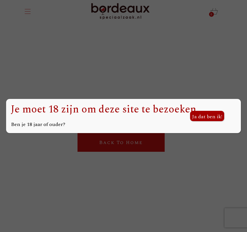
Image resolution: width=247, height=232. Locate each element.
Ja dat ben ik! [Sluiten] (207, 117)
